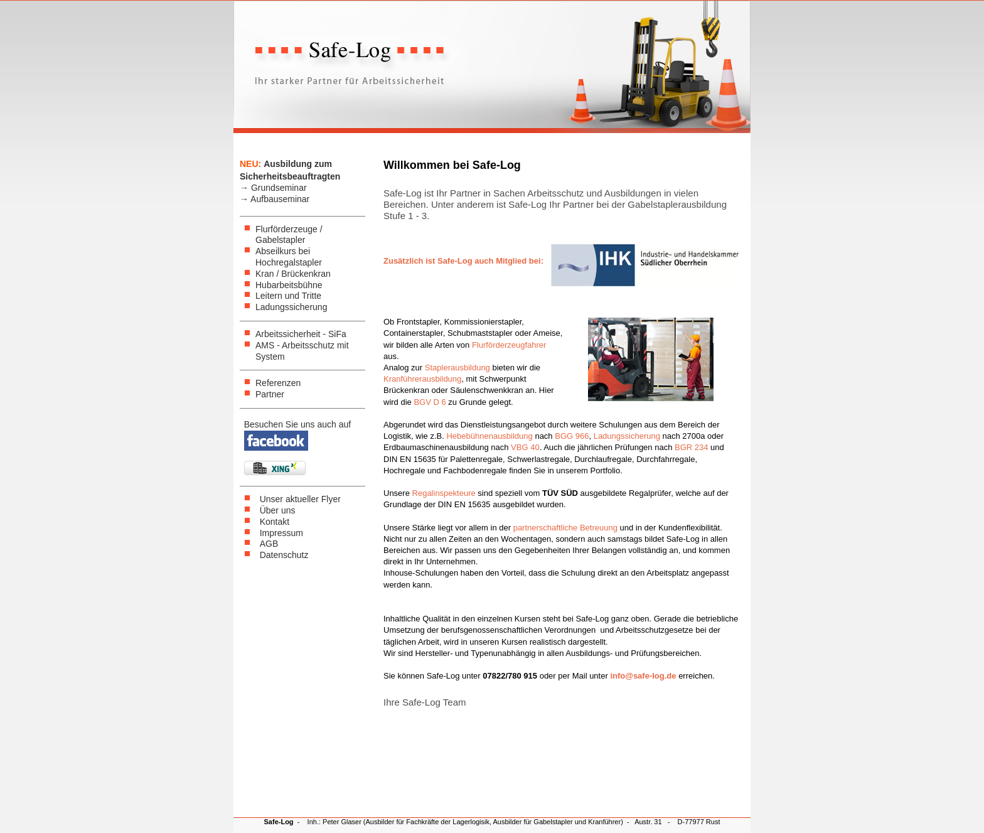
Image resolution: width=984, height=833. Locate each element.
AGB (269, 544)
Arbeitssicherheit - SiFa (300, 334)
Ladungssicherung (291, 307)
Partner (269, 394)
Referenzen (278, 383)
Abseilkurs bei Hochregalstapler (288, 256)
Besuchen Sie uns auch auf (297, 424)
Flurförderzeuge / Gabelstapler (289, 234)
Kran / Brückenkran (293, 274)
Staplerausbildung (457, 367)
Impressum (281, 533)
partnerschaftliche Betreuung (565, 527)
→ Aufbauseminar (274, 199)
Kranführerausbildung (422, 379)
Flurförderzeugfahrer (509, 345)
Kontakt (274, 522)
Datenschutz (284, 555)
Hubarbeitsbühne (289, 285)
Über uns (278, 510)
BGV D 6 (430, 402)
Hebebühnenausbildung (489, 436)
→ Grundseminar (273, 188)
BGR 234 (691, 447)
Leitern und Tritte (288, 296)
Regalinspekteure (444, 493)
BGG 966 (572, 436)
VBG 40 (525, 447)
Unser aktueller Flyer (300, 499)
